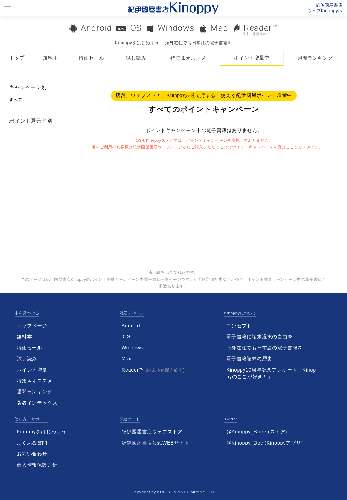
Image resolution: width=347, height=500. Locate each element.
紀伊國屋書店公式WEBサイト (156, 442)
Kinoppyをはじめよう (137, 42)
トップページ (32, 325)
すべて (15, 99)
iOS (135, 28)
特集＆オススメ (188, 58)
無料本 (50, 58)
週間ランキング (315, 58)
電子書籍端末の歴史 (249, 358)
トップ (17, 57)
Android (96, 28)
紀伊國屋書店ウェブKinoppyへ (325, 8)
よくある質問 (32, 442)
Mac (219, 28)
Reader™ (255, 29)
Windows (176, 28)
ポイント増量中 (252, 57)
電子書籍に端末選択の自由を (259, 336)
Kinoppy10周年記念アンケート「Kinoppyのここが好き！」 (271, 373)
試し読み (136, 58)
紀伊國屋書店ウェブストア (152, 431)
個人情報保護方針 (37, 465)
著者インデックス (37, 403)
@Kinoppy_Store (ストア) (256, 431)
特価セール (91, 58)
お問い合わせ (32, 453)
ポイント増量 (32, 370)
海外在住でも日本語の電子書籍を (198, 42)
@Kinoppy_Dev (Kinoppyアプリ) (264, 442)
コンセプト (239, 325)
